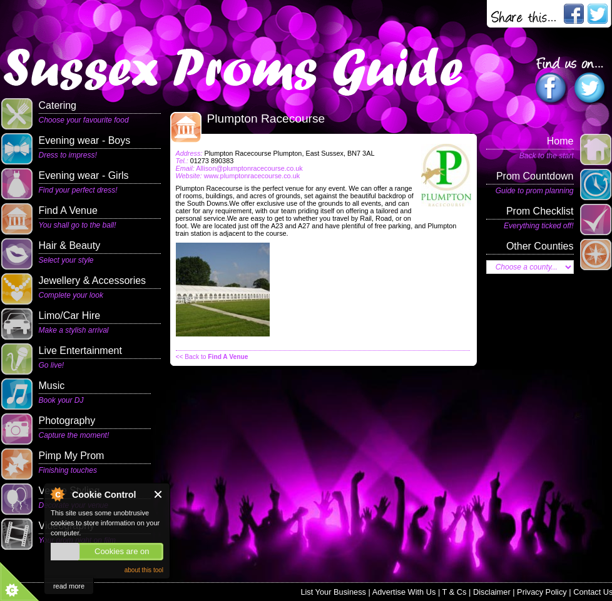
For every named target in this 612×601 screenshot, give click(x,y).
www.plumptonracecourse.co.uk (252, 175)
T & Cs (454, 592)
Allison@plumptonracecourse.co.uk (249, 168)
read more (68, 586)
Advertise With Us (404, 592)
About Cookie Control (56, 494)
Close (159, 494)
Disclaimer (492, 592)
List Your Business (333, 592)
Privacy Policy (542, 592)
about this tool (144, 570)
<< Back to (212, 356)
